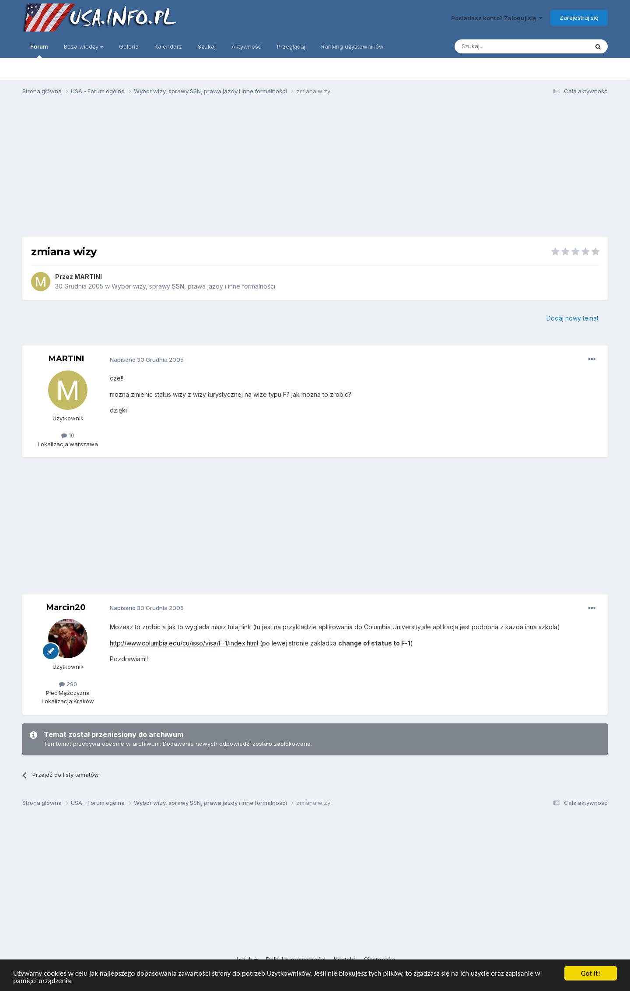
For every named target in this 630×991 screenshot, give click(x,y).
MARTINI (88, 276)
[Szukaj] (500, 46)
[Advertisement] (315, 170)
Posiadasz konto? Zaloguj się (496, 17)
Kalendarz (168, 46)
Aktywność (246, 46)
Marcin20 (66, 607)
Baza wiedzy (83, 46)
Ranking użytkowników (352, 46)
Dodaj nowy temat (572, 318)
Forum (39, 50)
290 (68, 684)
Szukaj (207, 46)
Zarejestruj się (579, 17)
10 (67, 435)
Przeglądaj (291, 46)
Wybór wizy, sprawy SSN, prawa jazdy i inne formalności (193, 286)
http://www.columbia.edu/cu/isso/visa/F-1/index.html (184, 643)
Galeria (129, 46)
